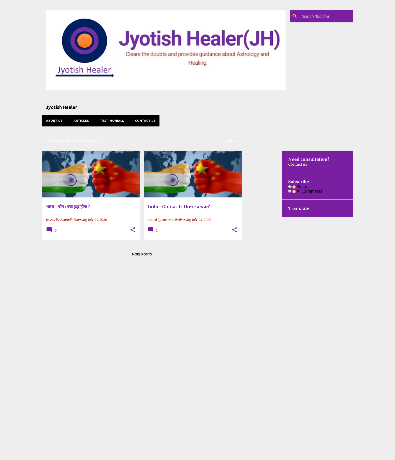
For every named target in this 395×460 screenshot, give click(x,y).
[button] (133, 230)
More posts (142, 254)
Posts (299, 186)
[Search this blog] (326, 16)
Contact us (145, 120)
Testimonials (112, 120)
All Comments (307, 191)
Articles (81, 120)
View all (231, 141)
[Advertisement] (262, 227)
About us (54, 120)
